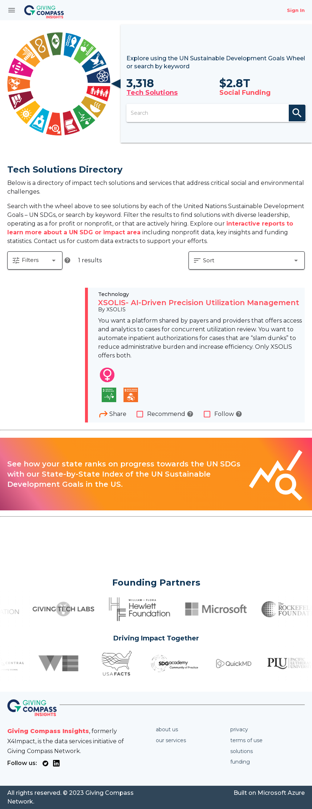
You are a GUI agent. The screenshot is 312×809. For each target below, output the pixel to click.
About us (167, 729)
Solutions (241, 751)
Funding (240, 762)
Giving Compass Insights (48, 731)
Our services (171, 740)
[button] (34, 260)
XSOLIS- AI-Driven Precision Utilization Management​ (198, 302)
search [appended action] (297, 113)
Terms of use (246, 740)
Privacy (239, 729)
